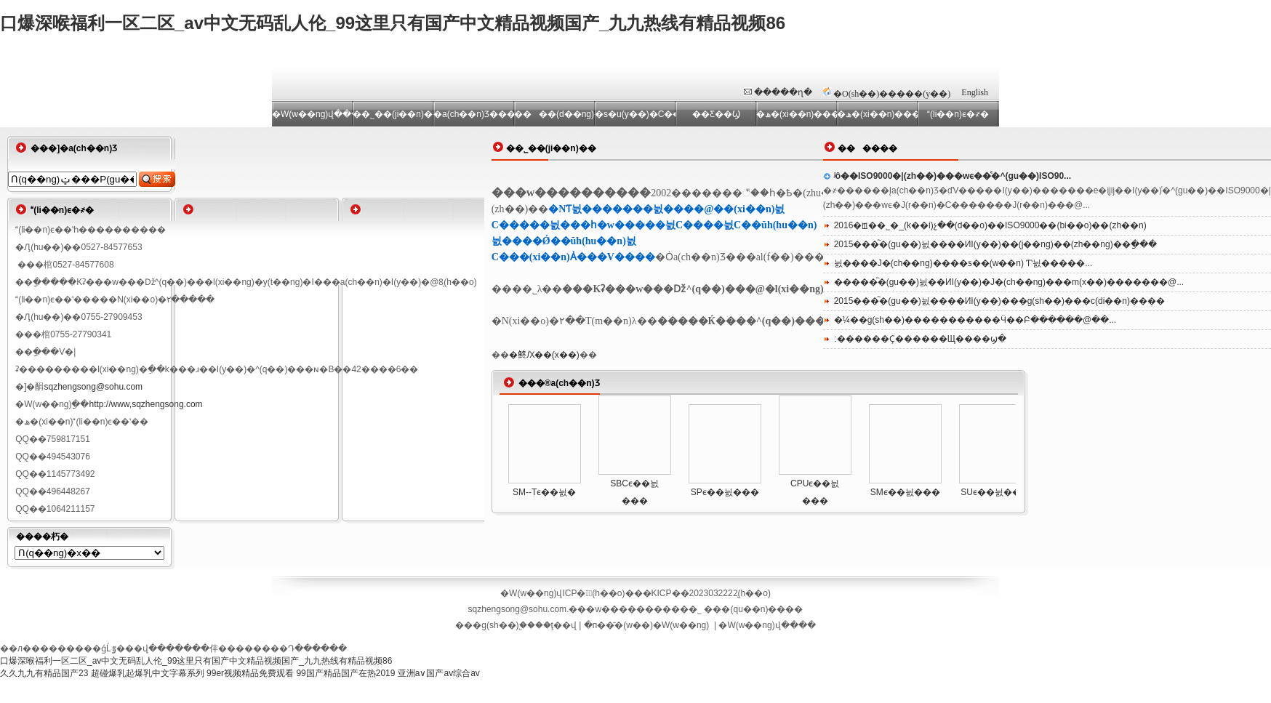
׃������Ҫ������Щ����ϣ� (920, 339)
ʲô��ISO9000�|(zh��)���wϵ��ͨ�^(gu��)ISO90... (952, 176)
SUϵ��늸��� (995, 492)
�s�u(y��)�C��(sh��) (635, 114)
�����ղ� (783, 92)
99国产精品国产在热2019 (345, 673)
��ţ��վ (556, 625)
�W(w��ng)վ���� (766, 625)
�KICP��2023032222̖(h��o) (707, 593)
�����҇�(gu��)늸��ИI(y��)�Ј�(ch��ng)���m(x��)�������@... (1009, 282)
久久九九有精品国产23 (44, 673)
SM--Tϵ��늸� (544, 492)
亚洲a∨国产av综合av (439, 673)
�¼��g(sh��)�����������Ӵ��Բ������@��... (975, 320)
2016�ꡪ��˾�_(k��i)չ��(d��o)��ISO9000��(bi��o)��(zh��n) (990, 225)
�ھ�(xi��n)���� (877, 114)
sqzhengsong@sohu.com (93, 387)
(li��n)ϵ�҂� (958, 114)
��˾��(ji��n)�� (393, 114)
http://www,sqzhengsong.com (145, 404)
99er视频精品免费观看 (250, 673)
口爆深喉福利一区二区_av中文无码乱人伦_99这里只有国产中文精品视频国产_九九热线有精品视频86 (392, 23)
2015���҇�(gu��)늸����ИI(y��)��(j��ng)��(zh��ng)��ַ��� (995, 244)
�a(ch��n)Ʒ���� (473, 114)
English (974, 92)
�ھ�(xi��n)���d (796, 114)
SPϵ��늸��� (725, 492)
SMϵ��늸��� (905, 492)
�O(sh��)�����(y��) (891, 94)
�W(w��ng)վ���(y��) (312, 114)
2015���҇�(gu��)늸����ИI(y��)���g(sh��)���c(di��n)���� (999, 301)
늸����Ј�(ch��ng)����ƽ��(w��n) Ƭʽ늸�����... (963, 263)
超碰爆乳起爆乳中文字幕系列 (147, 673)
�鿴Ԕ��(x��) (544, 355)
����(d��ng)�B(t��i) (554, 114)
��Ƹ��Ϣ (716, 114)
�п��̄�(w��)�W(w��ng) (647, 625)
